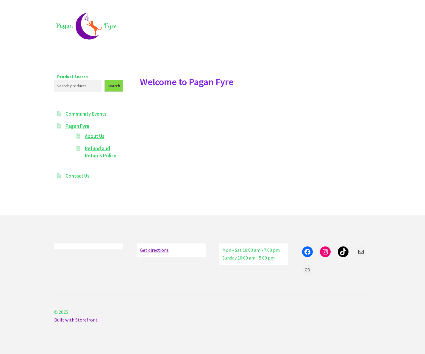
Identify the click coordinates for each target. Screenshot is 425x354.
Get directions (154, 250)
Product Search (72, 76)
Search (113, 85)
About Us (94, 136)
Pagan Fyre (77, 126)
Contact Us (77, 176)
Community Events (86, 114)
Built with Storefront (76, 320)
